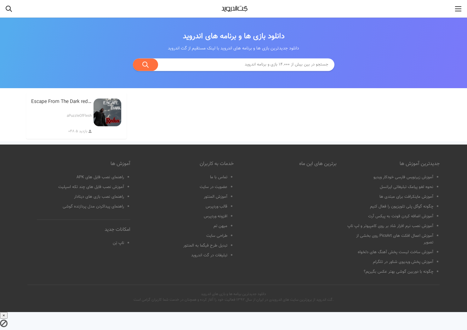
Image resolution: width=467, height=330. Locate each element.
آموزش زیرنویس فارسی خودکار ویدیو (403, 177)
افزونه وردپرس (215, 216)
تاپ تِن (118, 243)
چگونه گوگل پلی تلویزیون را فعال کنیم (401, 206)
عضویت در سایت (213, 187)
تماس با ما (218, 177)
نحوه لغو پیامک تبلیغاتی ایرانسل (406, 187)
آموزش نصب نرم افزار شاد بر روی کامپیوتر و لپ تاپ (390, 226)
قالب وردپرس (216, 206)
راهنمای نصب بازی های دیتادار (99, 197)
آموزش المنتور (215, 197)
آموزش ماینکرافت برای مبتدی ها (406, 197)
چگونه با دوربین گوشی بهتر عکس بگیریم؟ (398, 272)
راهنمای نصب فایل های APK (100, 177)
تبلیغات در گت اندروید (209, 255)
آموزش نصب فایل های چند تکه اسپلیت (91, 187)
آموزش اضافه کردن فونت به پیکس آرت (400, 216)
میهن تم (220, 226)
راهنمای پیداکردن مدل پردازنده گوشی (93, 206)
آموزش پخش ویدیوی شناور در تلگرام (403, 262)
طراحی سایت (216, 236)
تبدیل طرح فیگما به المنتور (205, 245)
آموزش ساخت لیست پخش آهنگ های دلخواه (395, 252)
